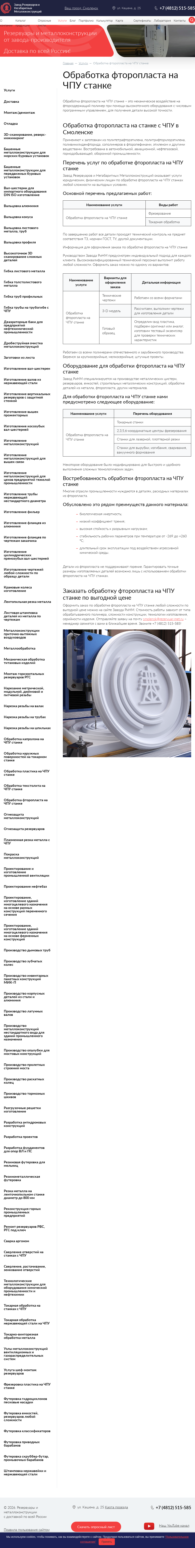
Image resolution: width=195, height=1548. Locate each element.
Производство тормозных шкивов (24, 1095)
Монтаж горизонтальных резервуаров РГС (24, 675)
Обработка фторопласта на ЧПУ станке (26, 801)
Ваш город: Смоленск (81, 8)
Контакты (180, 20)
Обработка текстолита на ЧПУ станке (24, 787)
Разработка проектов (21, 1136)
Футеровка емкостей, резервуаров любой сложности (21, 1416)
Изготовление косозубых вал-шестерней (24, 427)
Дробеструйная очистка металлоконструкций (23, 344)
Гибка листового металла (24, 271)
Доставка (11, 101)
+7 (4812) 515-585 (177, 8)
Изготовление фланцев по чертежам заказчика (25, 538)
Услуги (83, 63)
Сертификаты (142, 20)
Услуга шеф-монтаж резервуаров (20, 1371)
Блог (73, 20)
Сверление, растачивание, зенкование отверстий (25, 1268)
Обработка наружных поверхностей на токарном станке (25, 757)
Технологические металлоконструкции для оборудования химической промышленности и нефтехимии (25, 1287)
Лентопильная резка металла (27, 601)
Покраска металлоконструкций (21, 855)
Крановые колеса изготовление (18, 588)
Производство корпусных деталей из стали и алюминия (24, 997)
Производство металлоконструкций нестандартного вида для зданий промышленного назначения (24, 1032)
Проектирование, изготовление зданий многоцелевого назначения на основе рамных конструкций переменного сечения (25, 906)
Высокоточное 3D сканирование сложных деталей (23, 256)
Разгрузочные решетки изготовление (22, 1109)
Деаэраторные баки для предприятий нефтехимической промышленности (23, 327)
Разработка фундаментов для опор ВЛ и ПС (24, 1149)
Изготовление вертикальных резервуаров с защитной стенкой (27, 397)
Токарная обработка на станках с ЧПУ (22, 1307)
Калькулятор (104, 20)
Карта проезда (116, 1507)
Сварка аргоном (16, 1241)
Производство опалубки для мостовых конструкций (27, 1051)
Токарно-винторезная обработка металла (21, 1335)
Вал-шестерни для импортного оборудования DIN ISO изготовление (25, 191)
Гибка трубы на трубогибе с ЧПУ (26, 309)
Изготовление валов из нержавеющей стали (22, 381)
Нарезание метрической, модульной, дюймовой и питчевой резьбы (24, 691)
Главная (68, 63)
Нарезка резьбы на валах (24, 706)
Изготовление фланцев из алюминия (25, 524)
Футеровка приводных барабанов (22, 1443)
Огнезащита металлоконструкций (21, 816)
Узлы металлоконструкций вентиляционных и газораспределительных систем (26, 1353)
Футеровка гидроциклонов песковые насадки (25, 1400)
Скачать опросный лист (96, 1527)
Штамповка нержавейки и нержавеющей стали (25, 1472)
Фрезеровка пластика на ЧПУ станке (27, 1385)
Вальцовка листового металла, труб (21, 229)
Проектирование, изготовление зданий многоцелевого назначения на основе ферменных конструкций (25, 932)
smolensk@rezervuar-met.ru (163, 619)
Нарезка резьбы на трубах (25, 717)
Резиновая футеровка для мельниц (24, 1163)
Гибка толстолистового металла (23, 283)
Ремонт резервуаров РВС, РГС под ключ (24, 1228)
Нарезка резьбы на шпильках (27, 728)
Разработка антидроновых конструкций (25, 1123)
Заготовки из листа (19, 357)
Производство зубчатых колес (23, 962)
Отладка (11, 123)
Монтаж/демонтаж (19, 112)
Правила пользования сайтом (27, 1530)
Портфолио (86, 20)
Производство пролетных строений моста (24, 1066)
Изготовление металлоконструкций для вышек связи (25, 458)
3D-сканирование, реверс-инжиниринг (25, 136)
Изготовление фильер (22, 511)
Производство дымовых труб (27, 950)
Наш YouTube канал (174, 1525)
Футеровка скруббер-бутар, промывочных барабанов (26, 1458)
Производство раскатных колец (24, 1080)
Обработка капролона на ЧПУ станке (24, 740)
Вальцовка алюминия (21, 205)
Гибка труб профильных (23, 296)
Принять (106, 1541)
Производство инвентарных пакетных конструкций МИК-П (26, 979)
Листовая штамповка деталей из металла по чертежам (22, 616)
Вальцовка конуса (18, 216)
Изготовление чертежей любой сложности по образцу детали (23, 573)
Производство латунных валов (23, 1012)
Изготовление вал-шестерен (27, 368)
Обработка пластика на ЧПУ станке (27, 772)
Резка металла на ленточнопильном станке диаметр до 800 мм (24, 1194)
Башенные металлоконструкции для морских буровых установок (26, 152)
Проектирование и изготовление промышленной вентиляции (26, 872)
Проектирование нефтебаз (25, 886)
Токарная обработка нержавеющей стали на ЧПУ (27, 1321)
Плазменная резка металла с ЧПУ (27, 841)
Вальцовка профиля (20, 242)
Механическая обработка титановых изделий (24, 660)
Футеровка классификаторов (27, 1431)
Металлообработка (19, 648)
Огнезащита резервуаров (24, 828)
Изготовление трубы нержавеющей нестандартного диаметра (25, 497)
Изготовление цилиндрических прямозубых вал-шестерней (26, 555)
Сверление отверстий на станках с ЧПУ (23, 1253)
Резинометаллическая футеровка (22, 1178)
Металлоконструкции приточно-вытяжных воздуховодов (22, 634)
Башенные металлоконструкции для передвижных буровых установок (25, 172)
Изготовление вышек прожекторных (21, 413)
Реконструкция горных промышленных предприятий (22, 1212)
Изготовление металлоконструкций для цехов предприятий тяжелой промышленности (27, 478)
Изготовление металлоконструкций (21, 442)
